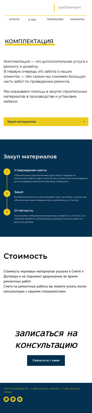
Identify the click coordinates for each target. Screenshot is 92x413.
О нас (32, 19)
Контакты (77, 19)
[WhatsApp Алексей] (6, 399)
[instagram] (19, 399)
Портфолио (55, 19)
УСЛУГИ (14, 19)
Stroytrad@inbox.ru (16, 389)
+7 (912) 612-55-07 (39, 389)
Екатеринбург (69, 7)
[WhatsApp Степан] (13, 399)
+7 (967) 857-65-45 (71, 389)
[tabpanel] (46, 188)
